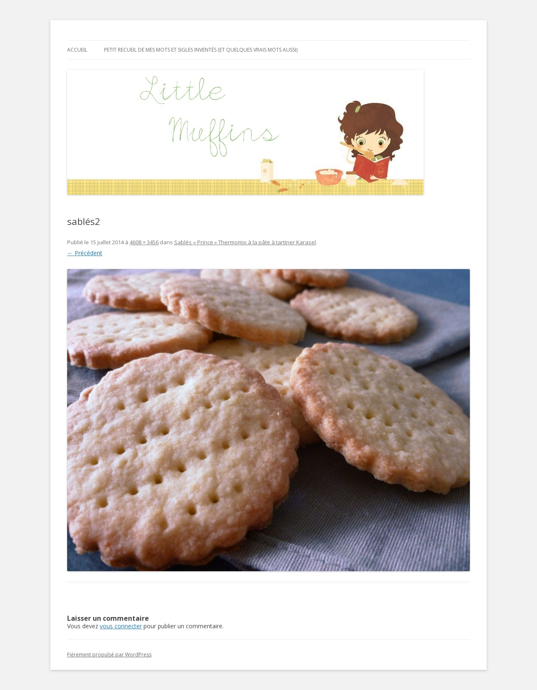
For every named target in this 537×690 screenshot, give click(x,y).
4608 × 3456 (144, 242)
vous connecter (121, 626)
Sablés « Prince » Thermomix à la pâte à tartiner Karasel (245, 242)
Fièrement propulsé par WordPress (109, 654)
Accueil (77, 49)
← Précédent (84, 253)
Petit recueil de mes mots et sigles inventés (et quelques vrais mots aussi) (200, 49)
